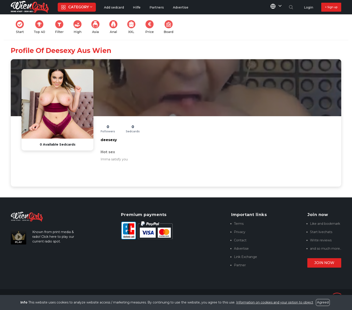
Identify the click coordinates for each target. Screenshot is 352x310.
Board (170, 27)
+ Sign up (331, 7)
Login (308, 7)
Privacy (239, 232)
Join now (324, 263)
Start (21, 27)
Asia (96, 27)
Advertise (241, 249)
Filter (60, 27)
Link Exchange (245, 257)
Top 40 (41, 27)
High (78, 27)
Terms (239, 224)
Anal (114, 27)
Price (150, 27)
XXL (132, 27)
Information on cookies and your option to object (274, 302)
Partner (240, 265)
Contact (240, 240)
